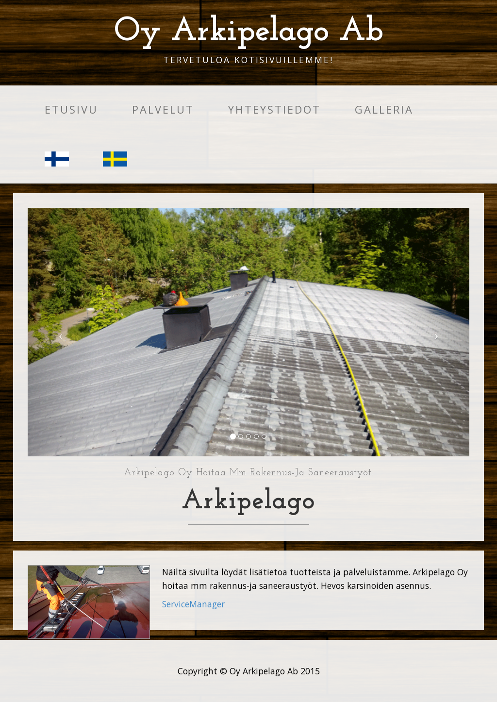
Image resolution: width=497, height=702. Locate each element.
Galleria (384, 109)
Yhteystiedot (274, 109)
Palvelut (163, 109)
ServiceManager (193, 604)
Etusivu (71, 109)
